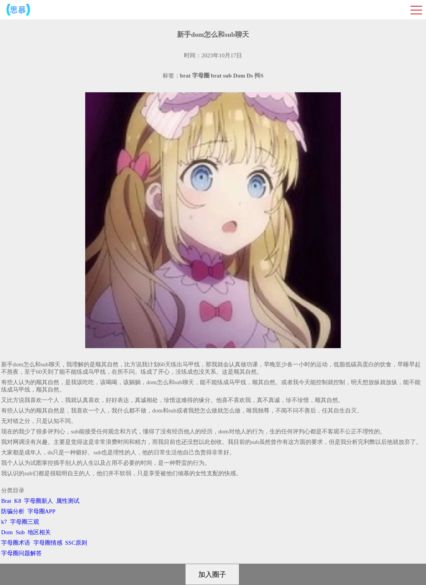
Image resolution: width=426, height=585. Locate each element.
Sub (20, 532)
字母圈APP (41, 511)
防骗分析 (12, 511)
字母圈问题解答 (21, 553)
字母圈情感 (47, 543)
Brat (6, 501)
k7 (4, 522)
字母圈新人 (38, 501)
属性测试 (67, 501)
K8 (17, 501)
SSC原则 (76, 543)
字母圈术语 (15, 543)
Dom (7, 532)
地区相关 (39, 532)
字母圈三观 (24, 522)
